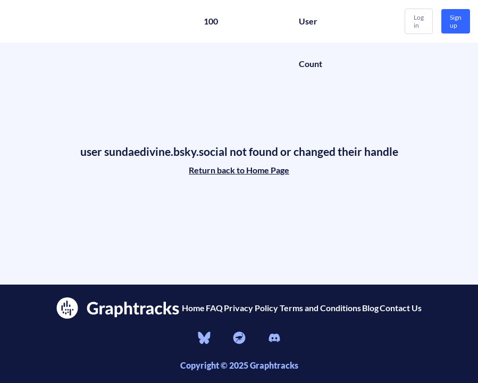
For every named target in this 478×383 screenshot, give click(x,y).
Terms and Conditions (320, 308)
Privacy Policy (251, 308)
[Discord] (274, 339)
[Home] (85, 21)
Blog (370, 308)
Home (193, 308)
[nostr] (239, 339)
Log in (419, 21)
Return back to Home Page (239, 170)
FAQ (214, 308)
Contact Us (401, 308)
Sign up (456, 21)
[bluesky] (204, 339)
